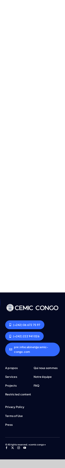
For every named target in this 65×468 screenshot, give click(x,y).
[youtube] (24, 447)
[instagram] (18, 447)
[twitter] (12, 447)
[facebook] (6, 447)
